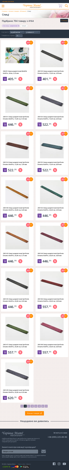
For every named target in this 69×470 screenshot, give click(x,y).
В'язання (24, 11)
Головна (4, 11)
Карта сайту (21, 464)
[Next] (46, 406)
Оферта (28, 464)
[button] (17, 32)
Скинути (24, 26)
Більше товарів (33, 413)
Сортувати (5, 32)
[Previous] (21, 406)
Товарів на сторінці (8, 35)
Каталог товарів (14, 11)
